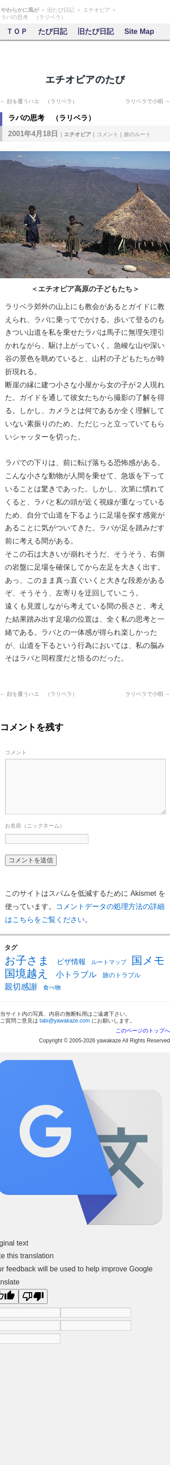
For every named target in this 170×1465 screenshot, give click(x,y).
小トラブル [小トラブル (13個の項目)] (76, 974)
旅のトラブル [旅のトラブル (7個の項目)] (121, 975)
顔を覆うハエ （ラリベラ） (39, 101)
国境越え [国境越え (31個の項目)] (27, 973)
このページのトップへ (143, 1030)
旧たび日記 (60, 10)
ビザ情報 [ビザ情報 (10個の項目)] (71, 961)
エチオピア (96, 10)
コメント (107, 134)
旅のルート (137, 134)
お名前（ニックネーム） (35, 826)
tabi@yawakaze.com (64, 1021)
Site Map (139, 31)
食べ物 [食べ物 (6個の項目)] (52, 987)
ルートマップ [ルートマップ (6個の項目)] (108, 962)
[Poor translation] (33, 1296)
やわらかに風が (20, 10)
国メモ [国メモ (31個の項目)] (148, 960)
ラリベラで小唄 (147, 101)
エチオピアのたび (85, 79)
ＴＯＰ (17, 31)
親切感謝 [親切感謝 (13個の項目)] (21, 986)
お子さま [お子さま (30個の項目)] (27, 960)
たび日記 (52, 31)
